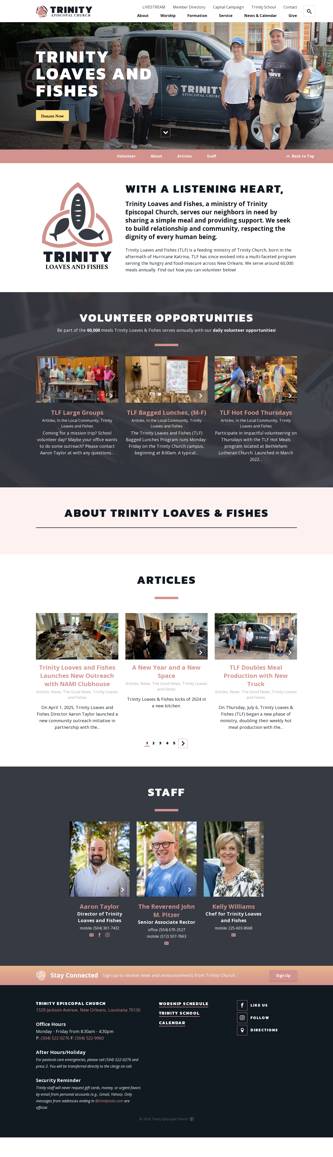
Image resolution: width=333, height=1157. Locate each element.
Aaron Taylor (99, 926)
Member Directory (189, 7)
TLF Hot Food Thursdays (255, 431)
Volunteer (126, 175)
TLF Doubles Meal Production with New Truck (256, 695)
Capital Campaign (228, 7)
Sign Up (283, 994)
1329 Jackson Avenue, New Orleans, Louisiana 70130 (88, 1029)
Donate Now (52, 126)
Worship (168, 15)
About (143, 15)
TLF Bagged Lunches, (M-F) (166, 431)
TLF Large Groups (77, 431)
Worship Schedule (184, 1023)
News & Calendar (260, 15)
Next (183, 762)
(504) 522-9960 (89, 1057)
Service (226, 15)
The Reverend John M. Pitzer (166, 930)
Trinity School (263, 7)
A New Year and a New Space (166, 691)
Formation (197, 15)
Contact (290, 7)
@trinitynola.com (109, 1120)
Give (293, 15)
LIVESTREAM (154, 7)
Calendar (172, 1042)
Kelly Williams (233, 926)
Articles (184, 175)
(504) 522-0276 (55, 1057)
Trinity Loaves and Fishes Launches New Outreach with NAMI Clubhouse (77, 695)
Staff (211, 175)
